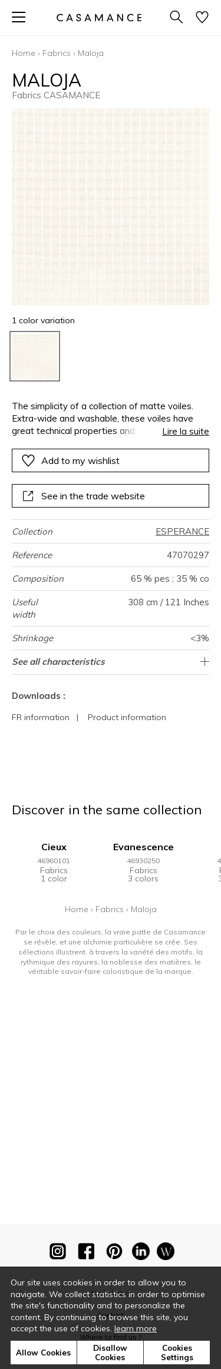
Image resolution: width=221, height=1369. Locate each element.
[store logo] (98, 17)
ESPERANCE (182, 531)
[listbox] (110, 356)
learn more (135, 1328)
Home (23, 53)
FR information (41, 717)
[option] (34, 356)
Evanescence (143, 847)
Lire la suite (185, 431)
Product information (127, 717)
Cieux (54, 847)
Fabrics (56, 53)
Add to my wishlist (70, 460)
